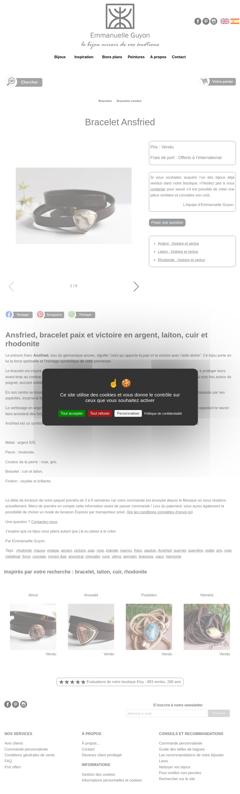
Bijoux (60, 57)
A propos (158, 57)
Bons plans (112, 57)
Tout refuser (100, 413)
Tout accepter (72, 413)
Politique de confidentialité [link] (163, 413)
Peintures (136, 57)
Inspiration (83, 57)
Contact (179, 57)
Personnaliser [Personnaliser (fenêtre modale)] (128, 413)
